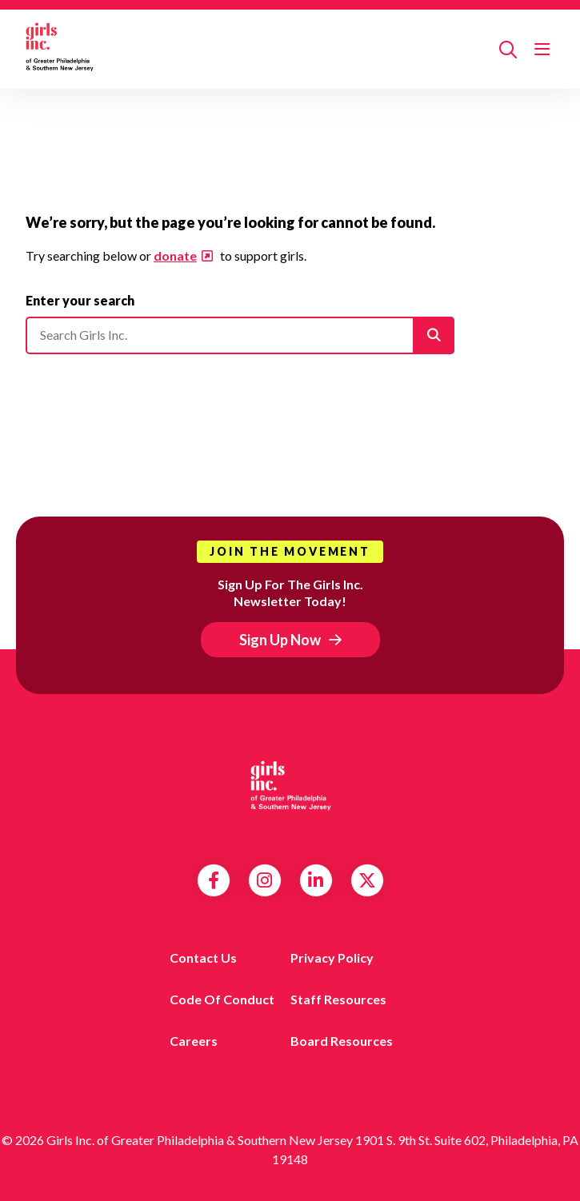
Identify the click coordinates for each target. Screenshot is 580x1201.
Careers (194, 1040)
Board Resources (341, 1040)
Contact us (203, 957)
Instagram (264, 880)
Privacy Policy (332, 957)
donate (175, 255)
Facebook (213, 880)
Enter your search (80, 300)
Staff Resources (338, 999)
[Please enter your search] (240, 335)
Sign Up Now (280, 639)
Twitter (367, 880)
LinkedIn (315, 880)
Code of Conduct (222, 999)
